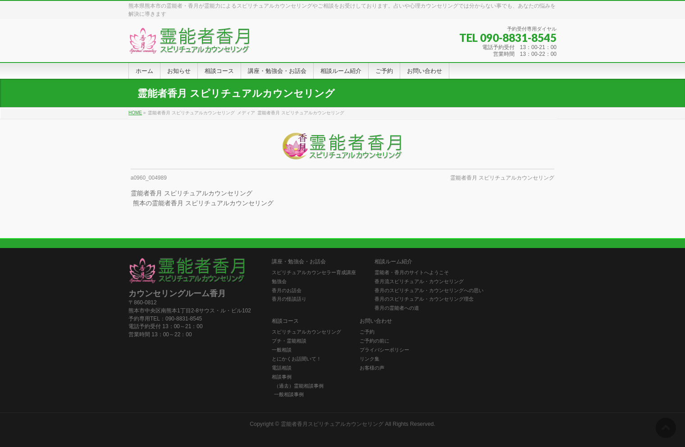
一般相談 (282, 349)
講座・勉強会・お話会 (299, 262)
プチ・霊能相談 (289, 340)
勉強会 (279, 281)
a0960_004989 (149, 178)
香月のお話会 (286, 290)
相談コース (285, 321)
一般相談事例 (289, 394)
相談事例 (282, 376)
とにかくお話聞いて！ (296, 358)
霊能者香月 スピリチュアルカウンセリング (502, 178)
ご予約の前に (374, 340)
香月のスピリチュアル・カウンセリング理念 (424, 299)
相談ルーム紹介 (393, 262)
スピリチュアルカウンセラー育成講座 (314, 272)
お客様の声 (372, 367)
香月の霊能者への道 (396, 308)
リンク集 (369, 358)
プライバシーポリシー (384, 349)
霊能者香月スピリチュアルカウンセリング (332, 424)
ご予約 (367, 331)
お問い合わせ (376, 321)
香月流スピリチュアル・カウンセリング (419, 281)
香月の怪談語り (289, 299)
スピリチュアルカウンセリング (306, 331)
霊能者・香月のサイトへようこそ (411, 272)
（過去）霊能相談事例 (299, 385)
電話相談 (282, 367)
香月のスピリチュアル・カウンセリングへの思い (429, 290)
